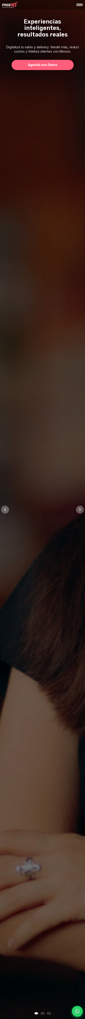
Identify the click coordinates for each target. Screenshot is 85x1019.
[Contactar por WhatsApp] (77, 1011)
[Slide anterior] (5, 509)
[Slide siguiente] (80, 509)
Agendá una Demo (42, 65)
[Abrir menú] (79, 5)
